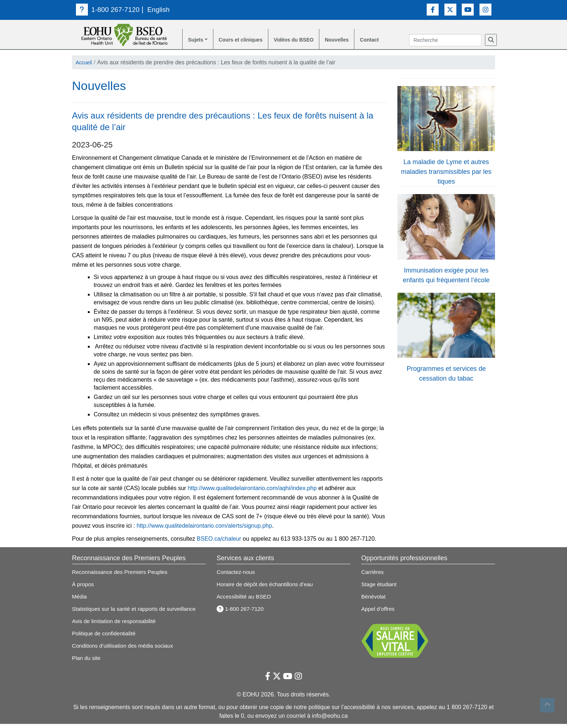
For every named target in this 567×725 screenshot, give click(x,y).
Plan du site (87, 659)
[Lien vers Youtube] (468, 9)
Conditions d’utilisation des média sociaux (125, 647)
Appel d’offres (379, 610)
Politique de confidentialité (105, 634)
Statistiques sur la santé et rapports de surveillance (137, 610)
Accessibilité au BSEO (245, 598)
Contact (388, 40)
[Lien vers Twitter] (450, 9)
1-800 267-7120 (109, 9)
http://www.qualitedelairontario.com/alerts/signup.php (204, 527)
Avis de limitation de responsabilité (116, 622)
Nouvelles (353, 40)
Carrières (373, 573)
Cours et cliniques (246, 40)
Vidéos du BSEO (305, 40)
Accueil (85, 63)
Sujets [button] (196, 40)
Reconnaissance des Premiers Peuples (122, 573)
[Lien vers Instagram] (485, 9)
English (162, 9)
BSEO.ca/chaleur (219, 540)
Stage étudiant (379, 585)
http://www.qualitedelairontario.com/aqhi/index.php (252, 489)
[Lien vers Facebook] (433, 9)
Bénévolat (374, 598)
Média (80, 598)
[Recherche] (491, 40)
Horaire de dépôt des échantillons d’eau (268, 585)
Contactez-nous (237, 573)
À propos (83, 585)
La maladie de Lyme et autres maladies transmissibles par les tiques (446, 172)
